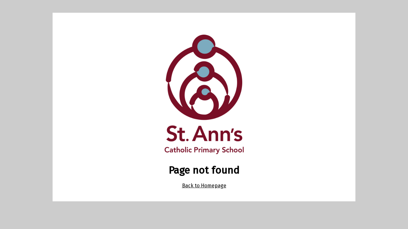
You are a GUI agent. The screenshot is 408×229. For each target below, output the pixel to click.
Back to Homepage (204, 186)
